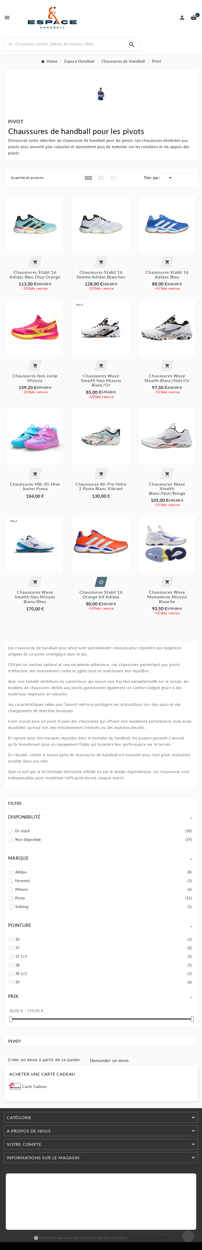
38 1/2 (103, 973)
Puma (103, 898)
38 (103, 965)
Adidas (103, 872)
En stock (103, 831)
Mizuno (103, 889)
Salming (103, 906)
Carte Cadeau (34, 1086)
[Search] (64, 44)
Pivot (15, 1040)
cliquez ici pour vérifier (148, 1238)
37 (103, 948)
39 (103, 982)
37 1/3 (103, 956)
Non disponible (103, 839)
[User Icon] (182, 17)
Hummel (103, 880)
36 (103, 939)
